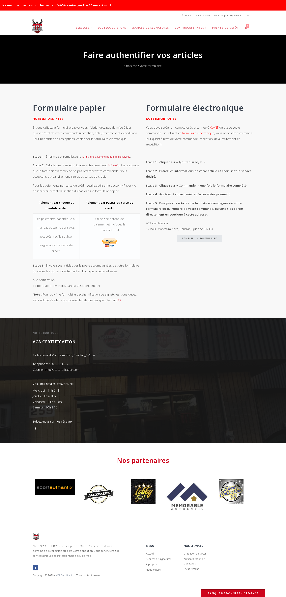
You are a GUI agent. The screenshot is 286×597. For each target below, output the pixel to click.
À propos (181, 16)
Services (80, 28)
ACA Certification (65, 582)
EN (247, 16)
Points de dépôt (224, 28)
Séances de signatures (148, 28)
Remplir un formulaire (199, 239)
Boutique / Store (109, 28)
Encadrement (193, 580)
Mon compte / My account (226, 16)
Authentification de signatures (197, 570)
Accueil (151, 561)
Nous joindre (199, 16)
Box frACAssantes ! (189, 28)
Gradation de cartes (198, 561)
